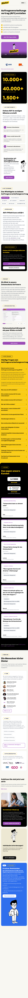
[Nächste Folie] (24, 323)
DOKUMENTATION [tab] (21, 203)
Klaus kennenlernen (9, 896)
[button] (14, 315)
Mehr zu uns (7, 710)
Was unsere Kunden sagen (7, 68)
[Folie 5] (10, 323)
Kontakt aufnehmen (14, 267)
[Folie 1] (4, 323)
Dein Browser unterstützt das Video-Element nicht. (14, 50)
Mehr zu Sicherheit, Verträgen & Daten (12, 745)
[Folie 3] (7, 323)
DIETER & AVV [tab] (11, 203)
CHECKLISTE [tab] (22, 200)
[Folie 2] (6, 323)
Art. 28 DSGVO (12, 238)
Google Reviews (10, 646)
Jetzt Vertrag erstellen (9, 37)
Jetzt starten (9, 177)
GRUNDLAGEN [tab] (5, 197)
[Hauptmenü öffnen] (23, 2)
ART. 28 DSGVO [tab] (13, 200)
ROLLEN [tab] (4, 203)
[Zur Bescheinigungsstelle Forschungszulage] (21, 767)
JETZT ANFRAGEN (9, 857)
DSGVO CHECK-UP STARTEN (12, 823)
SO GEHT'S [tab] (4, 200)
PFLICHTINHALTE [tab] (15, 197)
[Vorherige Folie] (18, 323)
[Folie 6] (11, 323)
